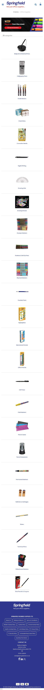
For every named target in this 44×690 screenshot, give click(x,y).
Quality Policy (21, 624)
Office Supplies (25, 12)
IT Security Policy (12, 633)
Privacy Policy (34, 629)
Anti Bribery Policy (24, 629)
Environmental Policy (33, 624)
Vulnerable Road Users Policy (27, 633)
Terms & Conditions (31, 620)
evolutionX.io (37, 687)
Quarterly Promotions (21, 638)
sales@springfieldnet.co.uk (22, 656)
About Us (8, 620)
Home (16, 12)
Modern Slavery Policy (9, 624)
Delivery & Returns (19, 620)
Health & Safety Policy (10, 629)
